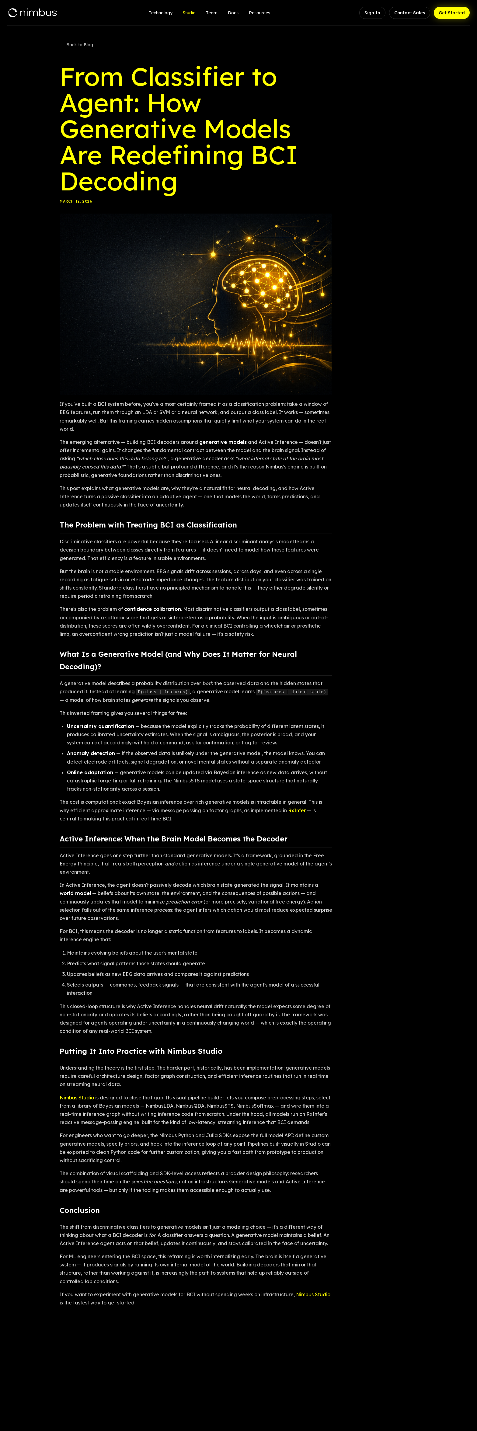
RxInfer (297, 810)
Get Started (452, 13)
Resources (259, 13)
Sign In (372, 13)
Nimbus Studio (77, 1098)
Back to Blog (76, 45)
